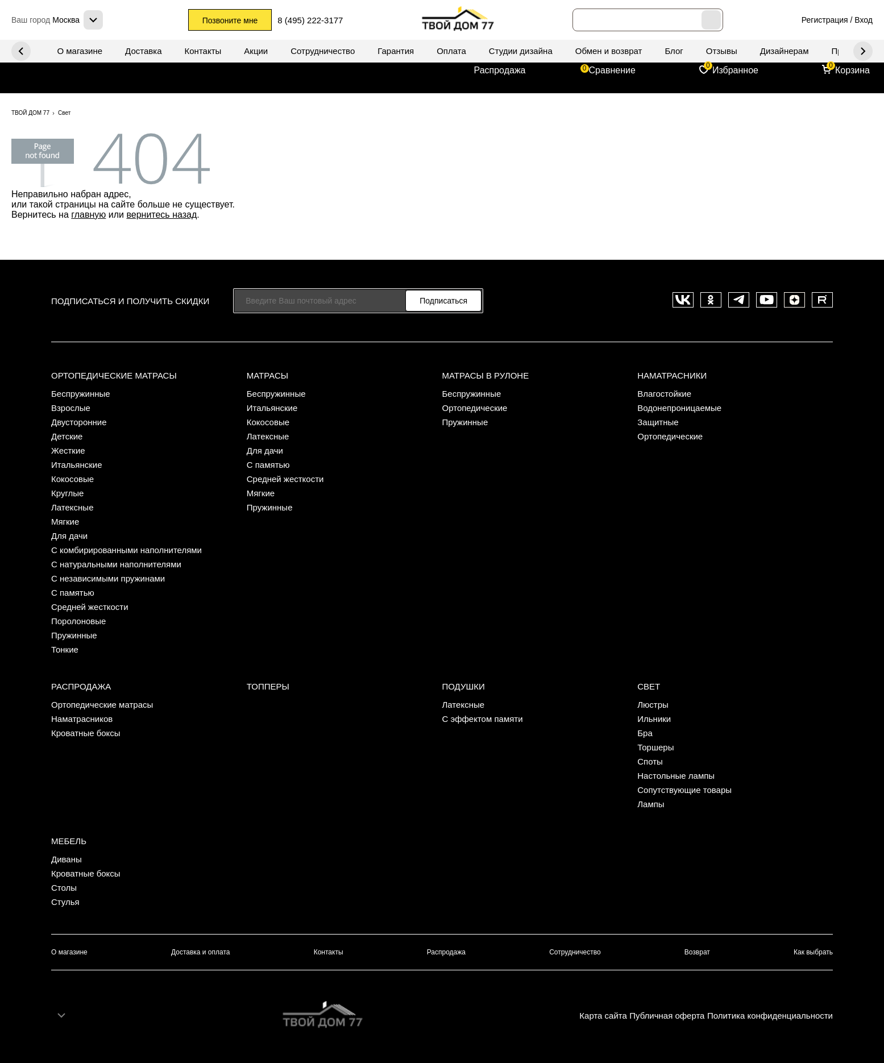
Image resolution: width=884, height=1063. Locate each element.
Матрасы (267, 375)
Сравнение (612, 70)
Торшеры (655, 747)
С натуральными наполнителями (116, 564)
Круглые (67, 493)
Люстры (653, 704)
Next (21, 51)
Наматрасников (82, 719)
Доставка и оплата (200, 952)
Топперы (268, 686)
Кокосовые (72, 479)
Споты (650, 761)
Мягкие (65, 521)
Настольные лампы (676, 775)
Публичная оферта (666, 1015)
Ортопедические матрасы (114, 375)
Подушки (463, 686)
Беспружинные (80, 393)
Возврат (697, 952)
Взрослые (70, 408)
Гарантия (395, 51)
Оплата (451, 51)
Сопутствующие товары (684, 790)
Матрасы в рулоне (485, 375)
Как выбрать (813, 952)
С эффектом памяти (482, 719)
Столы (64, 887)
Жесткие (68, 450)
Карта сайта (603, 1015)
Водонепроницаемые (679, 408)
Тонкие (64, 649)
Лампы (650, 804)
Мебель (68, 841)
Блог (674, 51)
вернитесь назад (161, 214)
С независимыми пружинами (108, 578)
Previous (863, 51)
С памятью (72, 592)
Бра (645, 733)
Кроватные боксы (86, 733)
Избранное (735, 70)
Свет (648, 686)
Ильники (654, 719)
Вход (863, 19)
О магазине (79, 51)
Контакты (203, 51)
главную (88, 214)
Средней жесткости (89, 607)
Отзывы (721, 51)
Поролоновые (78, 621)
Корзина (852, 70)
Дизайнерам (784, 51)
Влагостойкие (664, 393)
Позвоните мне (230, 20)
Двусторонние (79, 422)
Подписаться (443, 300)
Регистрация (825, 19)
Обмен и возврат (608, 51)
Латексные (72, 507)
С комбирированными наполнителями (126, 550)
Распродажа (500, 70)
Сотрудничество (322, 51)
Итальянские (76, 465)
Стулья (65, 902)
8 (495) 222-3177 (310, 20)
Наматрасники (672, 375)
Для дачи (69, 536)
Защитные (657, 422)
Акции (256, 51)
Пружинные (74, 635)
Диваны (66, 859)
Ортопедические (475, 408)
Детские (67, 436)
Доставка (143, 51)
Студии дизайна (521, 51)
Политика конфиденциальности (770, 1015)
